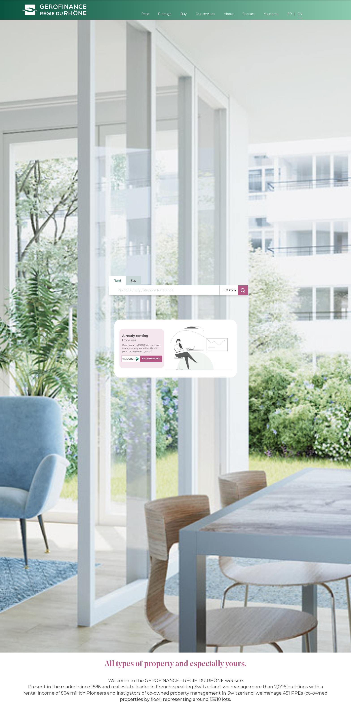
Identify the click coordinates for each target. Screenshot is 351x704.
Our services (205, 14)
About (228, 14)
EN (299, 14)
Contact (248, 14)
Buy (183, 14)
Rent (145, 14)
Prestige (164, 14)
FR (289, 14)
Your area (271, 14)
